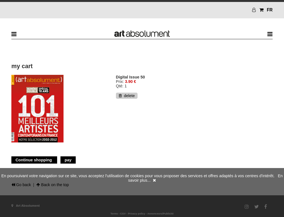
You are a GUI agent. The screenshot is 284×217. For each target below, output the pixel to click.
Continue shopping (34, 160)
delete (127, 95)
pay (68, 160)
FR (270, 10)
